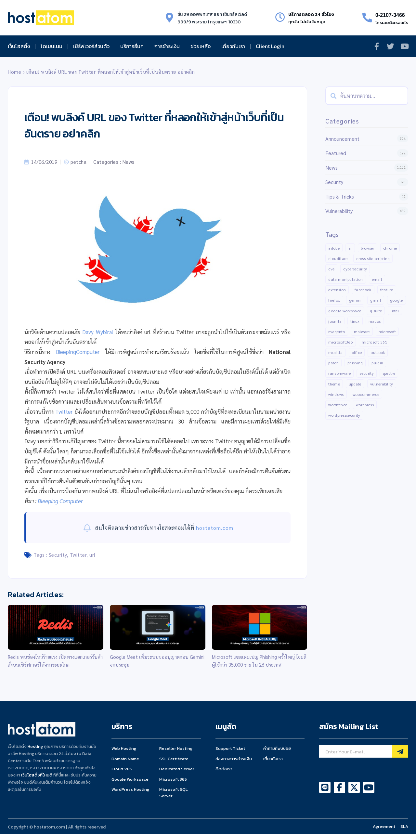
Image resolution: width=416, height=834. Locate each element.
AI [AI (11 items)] (350, 248)
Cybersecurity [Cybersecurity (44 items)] (355, 268)
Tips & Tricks (339, 196)
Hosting (35, 746)
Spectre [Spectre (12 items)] (389, 373)
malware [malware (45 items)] (362, 331)
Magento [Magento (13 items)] (336, 331)
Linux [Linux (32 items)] (355, 321)
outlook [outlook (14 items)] (377, 352)
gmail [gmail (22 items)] (375, 300)
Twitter (64, 411)
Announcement (342, 138)
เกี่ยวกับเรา (233, 46)
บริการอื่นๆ (132, 46)
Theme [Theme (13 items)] (334, 383)
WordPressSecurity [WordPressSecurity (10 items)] (344, 415)
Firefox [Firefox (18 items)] (334, 300)
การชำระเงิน (167, 46)
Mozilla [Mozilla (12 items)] (335, 352)
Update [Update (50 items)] (355, 383)
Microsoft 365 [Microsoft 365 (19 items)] (374, 342)
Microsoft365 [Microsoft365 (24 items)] (340, 342)
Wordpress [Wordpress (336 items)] (365, 404)
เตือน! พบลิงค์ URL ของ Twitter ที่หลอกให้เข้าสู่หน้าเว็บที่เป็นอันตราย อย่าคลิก (110, 72)
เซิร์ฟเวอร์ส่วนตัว (91, 46)
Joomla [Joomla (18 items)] (335, 321)
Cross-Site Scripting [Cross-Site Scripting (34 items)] (373, 258)
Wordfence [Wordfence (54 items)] (337, 404)
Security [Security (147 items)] (366, 373)
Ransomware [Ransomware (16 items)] (339, 373)
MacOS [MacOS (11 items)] (375, 321)
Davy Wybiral (97, 331)
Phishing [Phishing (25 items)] (355, 363)
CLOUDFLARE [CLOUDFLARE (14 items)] (337, 258)
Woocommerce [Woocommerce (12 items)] (366, 394)
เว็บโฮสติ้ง (19, 46)
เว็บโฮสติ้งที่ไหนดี (36, 775)
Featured (335, 153)
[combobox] (366, 95)
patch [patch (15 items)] (333, 363)
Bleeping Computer (60, 500)
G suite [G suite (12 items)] (376, 310)
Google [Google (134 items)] (396, 300)
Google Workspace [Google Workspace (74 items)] (344, 310)
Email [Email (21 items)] (377, 279)
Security (58, 555)
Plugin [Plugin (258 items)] (377, 363)
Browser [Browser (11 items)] (367, 248)
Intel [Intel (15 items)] (395, 310)
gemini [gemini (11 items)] (355, 300)
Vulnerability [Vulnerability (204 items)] (381, 383)
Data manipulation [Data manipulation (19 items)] (345, 279)
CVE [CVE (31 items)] (331, 268)
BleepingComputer (78, 351)
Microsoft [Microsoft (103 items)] (387, 331)
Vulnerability (339, 210)
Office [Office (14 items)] (357, 352)
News (129, 162)
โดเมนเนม (51, 46)
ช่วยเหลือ (200, 46)
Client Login (270, 46)
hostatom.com (214, 527)
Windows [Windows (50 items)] (336, 394)
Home (14, 72)
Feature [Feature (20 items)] (386, 289)
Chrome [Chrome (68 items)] (390, 248)
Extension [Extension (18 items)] (337, 289)
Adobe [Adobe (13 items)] (334, 248)
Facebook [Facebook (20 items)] (363, 289)
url (92, 555)
